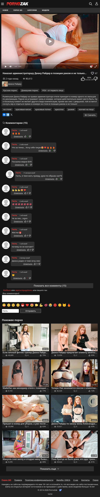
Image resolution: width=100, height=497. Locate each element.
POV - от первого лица (52, 90)
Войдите (7, 290)
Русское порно (10, 90)
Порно (95, 480)
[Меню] (3, 4)
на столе (7, 109)
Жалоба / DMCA (63, 480)
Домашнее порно (29, 90)
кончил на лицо (86, 109)
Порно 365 (17, 10)
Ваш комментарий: (11, 293)
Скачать (90, 115)
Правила (18, 480)
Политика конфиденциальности (39, 480)
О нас (75, 480)
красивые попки (43, 109)
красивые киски (23, 109)
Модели (45, 10)
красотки (59, 109)
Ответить (18, 136)
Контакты (85, 480)
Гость (14, 130)
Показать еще (49, 468)
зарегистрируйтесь (24, 290)
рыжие (71, 109)
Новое (5, 10)
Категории (32, 10)
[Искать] (91, 4)
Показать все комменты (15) (50, 285)
